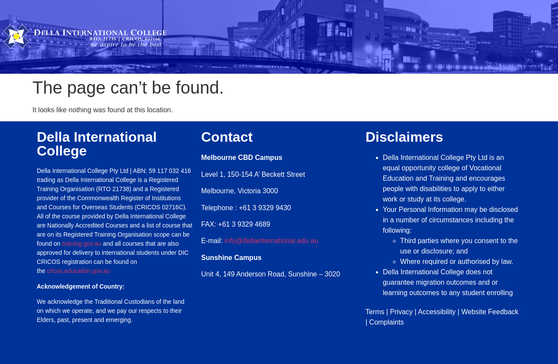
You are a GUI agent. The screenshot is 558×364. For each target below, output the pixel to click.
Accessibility (436, 311)
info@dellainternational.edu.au (271, 240)
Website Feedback (489, 311)
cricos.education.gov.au (79, 270)
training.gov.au (81, 243)
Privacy (401, 311)
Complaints (386, 322)
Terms (375, 311)
